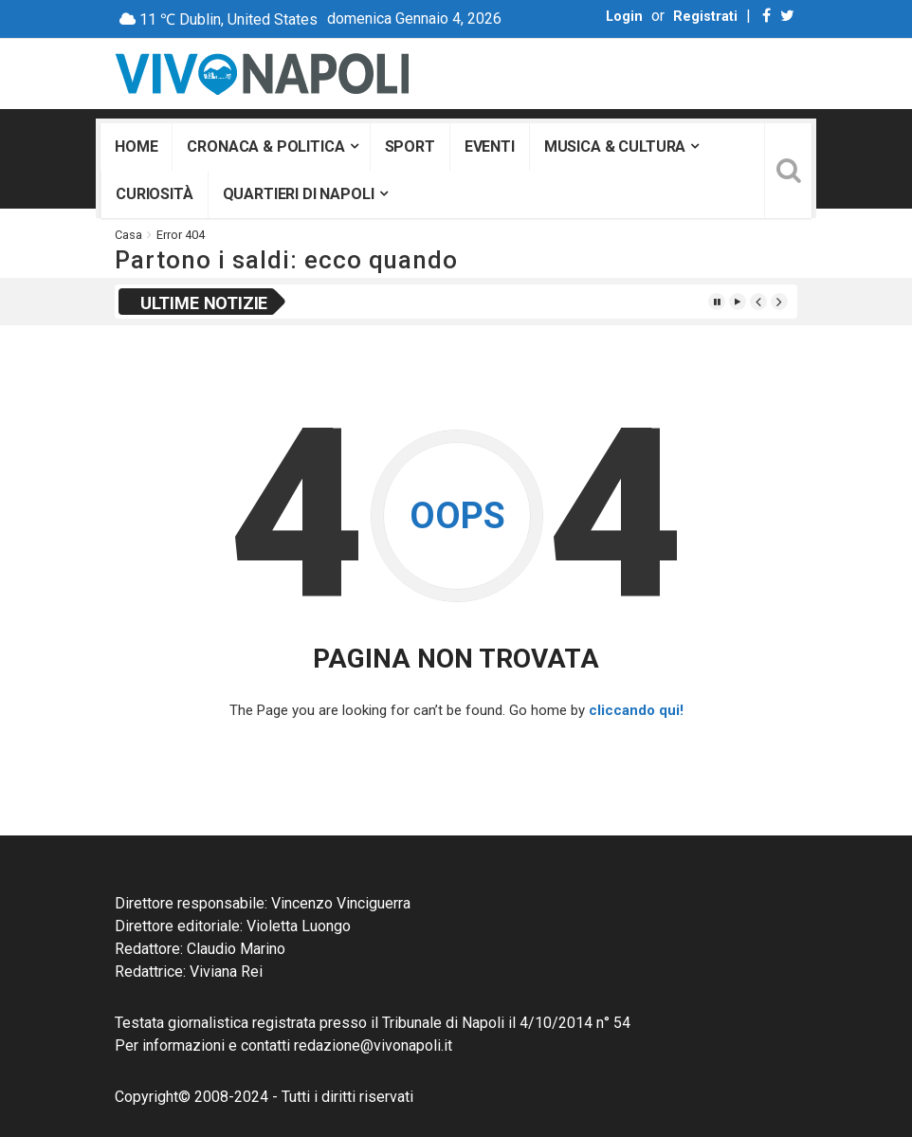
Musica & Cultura (614, 147)
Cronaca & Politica (265, 147)
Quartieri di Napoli (298, 194)
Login (624, 17)
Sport (410, 147)
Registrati (705, 17)
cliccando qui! (636, 710)
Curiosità (154, 194)
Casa (128, 235)
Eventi (490, 147)
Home (136, 147)
